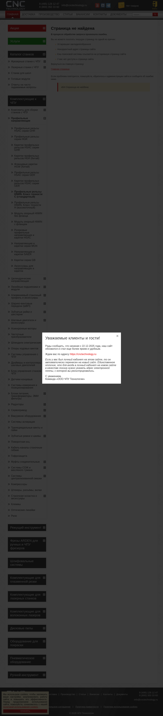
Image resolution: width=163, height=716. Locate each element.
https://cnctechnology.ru (83, 354)
